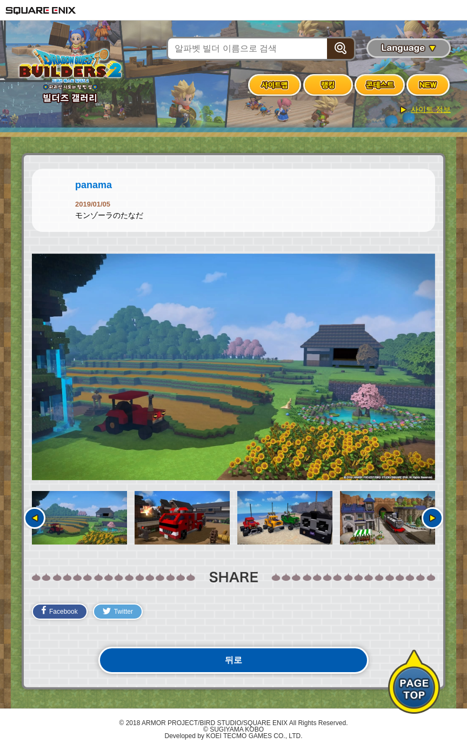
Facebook (60, 610)
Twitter (118, 611)
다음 (432, 518)
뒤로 (233, 660)
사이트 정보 (431, 109)
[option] (233, 367)
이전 (34, 518)
